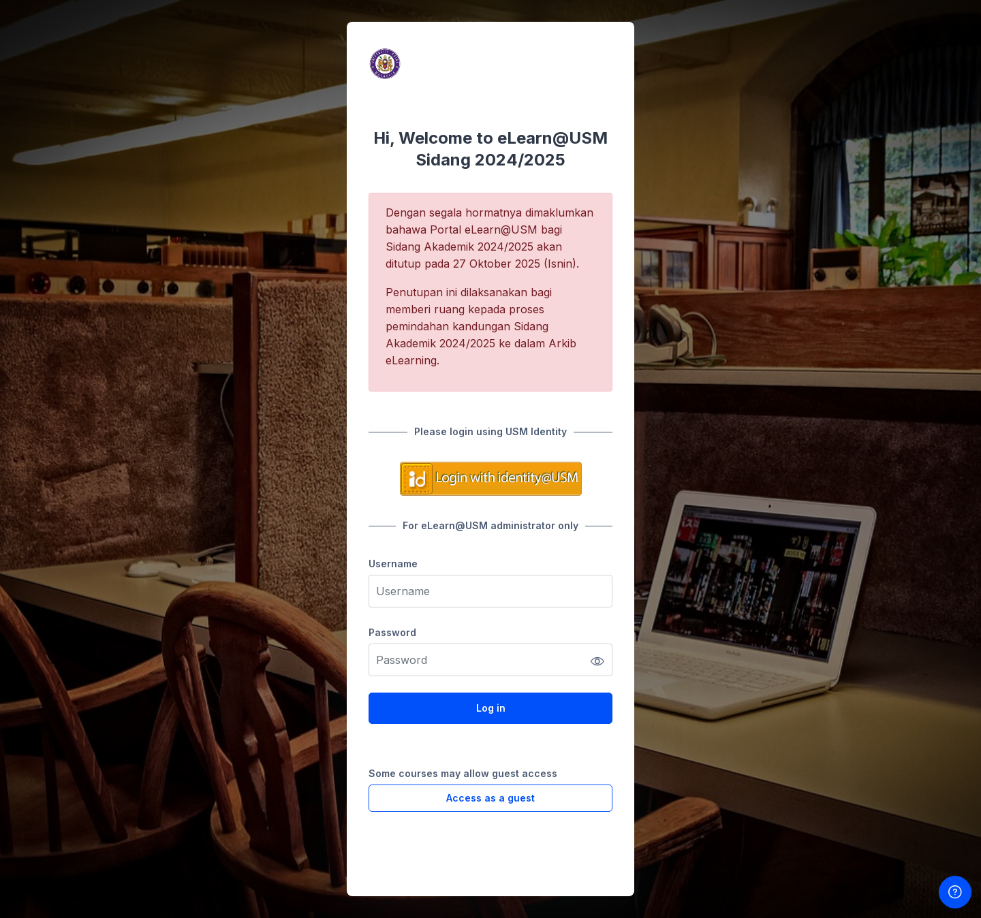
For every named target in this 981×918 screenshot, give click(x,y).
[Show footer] (955, 892)
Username (393, 563)
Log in (490, 708)
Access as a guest (490, 798)
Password (392, 632)
